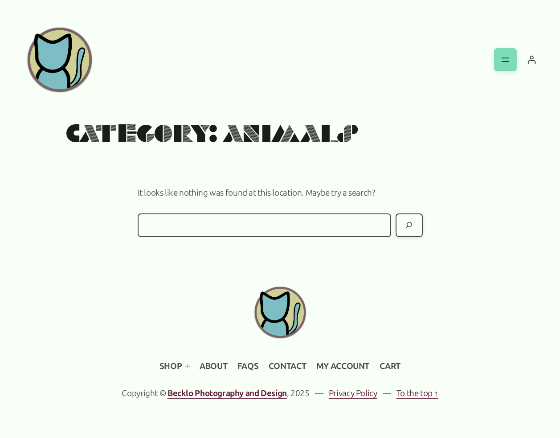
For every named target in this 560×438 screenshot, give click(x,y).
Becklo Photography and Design (227, 393)
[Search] (409, 225)
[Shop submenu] (187, 366)
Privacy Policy (353, 393)
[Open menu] (505, 59)
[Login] (531, 59)
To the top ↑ (417, 393)
